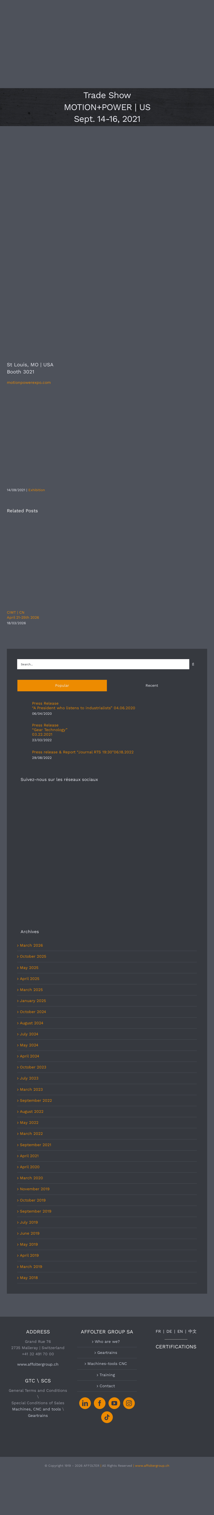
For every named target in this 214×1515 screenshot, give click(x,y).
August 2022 (31, 991)
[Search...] (103, 664)
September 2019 (35, 1091)
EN (180, 1211)
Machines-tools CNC (107, 1244)
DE (169, 1211)
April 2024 (29, 936)
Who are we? (107, 1221)
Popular (62, 685)
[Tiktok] (107, 1297)
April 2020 (30, 1047)
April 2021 (29, 1036)
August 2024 (31, 903)
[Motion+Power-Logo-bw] (75, 397)
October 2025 (33, 836)
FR (158, 1211)
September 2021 (35, 1025)
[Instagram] (129, 1283)
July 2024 (29, 914)
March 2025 (31, 870)
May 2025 (29, 848)
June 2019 (29, 1113)
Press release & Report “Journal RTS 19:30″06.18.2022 (83, 752)
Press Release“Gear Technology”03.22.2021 (50, 730)
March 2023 (31, 969)
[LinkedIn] (85, 1283)
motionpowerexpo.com (29, 382)
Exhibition (36, 490)
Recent (152, 685)
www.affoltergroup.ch (38, 1244)
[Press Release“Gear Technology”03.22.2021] (23, 730)
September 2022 (36, 980)
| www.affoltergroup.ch (151, 1346)
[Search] (193, 664)
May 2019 (29, 1124)
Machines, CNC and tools (36, 1289)
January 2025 (33, 881)
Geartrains (38, 1295)
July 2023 (29, 958)
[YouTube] (114, 1283)
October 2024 (33, 892)
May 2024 (29, 925)
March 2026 (31, 825)
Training (107, 1255)
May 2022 (29, 1002)
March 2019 (31, 1147)
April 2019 (29, 1135)
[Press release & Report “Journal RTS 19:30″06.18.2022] (23, 752)
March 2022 (31, 1013)
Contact (107, 1266)
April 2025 (29, 859)
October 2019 (33, 1080)
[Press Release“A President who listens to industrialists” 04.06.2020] (23, 706)
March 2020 (31, 1058)
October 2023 (33, 947)
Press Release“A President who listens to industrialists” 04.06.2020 (83, 705)
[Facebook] (100, 1283)
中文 (192, 1211)
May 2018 (29, 1158)
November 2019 (34, 1069)
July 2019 (29, 1102)
